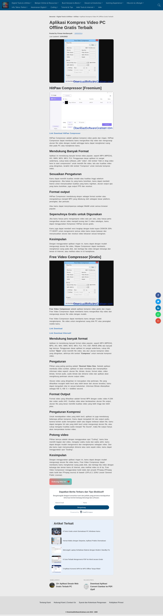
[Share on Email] (158, 320)
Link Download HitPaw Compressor (65, 133)
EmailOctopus (88, 512)
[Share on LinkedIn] (158, 308)
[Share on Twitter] (158, 301)
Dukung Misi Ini (60, 482)
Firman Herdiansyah (64, 33)
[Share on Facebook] (158, 295)
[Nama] (95, 502)
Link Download (55, 328)
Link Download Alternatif (60, 333)
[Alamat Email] (67, 502)
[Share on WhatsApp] (158, 314)
